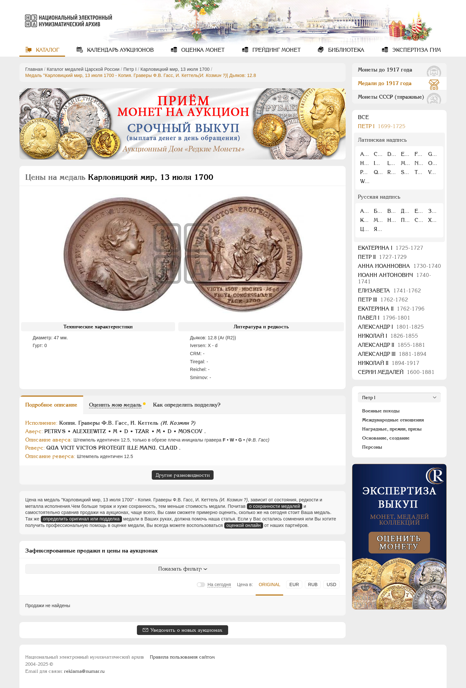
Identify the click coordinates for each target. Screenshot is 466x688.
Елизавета (389, 291)
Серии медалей (396, 372)
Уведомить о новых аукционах (186, 630)
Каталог (46, 50)
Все (363, 117)
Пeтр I (130, 69)
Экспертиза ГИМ (416, 50)
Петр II (382, 257)
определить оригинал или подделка (81, 518)
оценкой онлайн (244, 525)
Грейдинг (276, 50)
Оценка (202, 50)
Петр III (383, 300)
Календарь (119, 50)
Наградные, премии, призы (392, 428)
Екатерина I (390, 248)
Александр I (391, 327)
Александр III (392, 354)
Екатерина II (391, 309)
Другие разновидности (183, 475)
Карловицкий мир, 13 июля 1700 (175, 69)
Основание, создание (386, 438)
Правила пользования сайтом (182, 657)
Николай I (388, 336)
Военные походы (381, 410)
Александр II (391, 345)
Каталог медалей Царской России (83, 69)
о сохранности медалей (274, 506)
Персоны (372, 447)
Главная (34, 69)
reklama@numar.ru (84, 671)
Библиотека (345, 50)
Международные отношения (393, 419)
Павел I (384, 318)
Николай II (388, 363)
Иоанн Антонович (394, 278)
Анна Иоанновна (399, 266)
